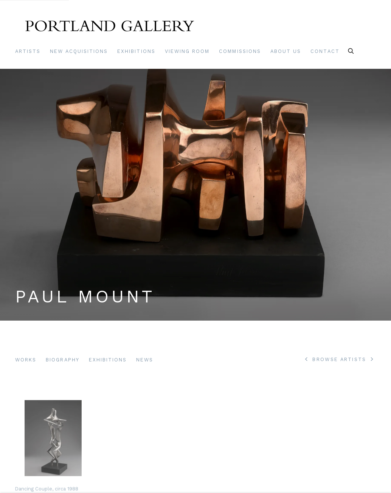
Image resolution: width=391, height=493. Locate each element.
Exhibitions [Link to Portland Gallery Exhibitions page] (136, 51)
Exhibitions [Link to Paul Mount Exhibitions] (108, 360)
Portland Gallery (109, 28)
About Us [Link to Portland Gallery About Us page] (285, 51)
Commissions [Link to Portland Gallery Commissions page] (240, 51)
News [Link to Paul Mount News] (144, 360)
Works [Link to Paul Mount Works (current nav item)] (25, 360)
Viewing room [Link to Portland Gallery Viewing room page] (187, 51)
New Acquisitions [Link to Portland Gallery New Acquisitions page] (79, 51)
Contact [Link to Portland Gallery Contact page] (324, 51)
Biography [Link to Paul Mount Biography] (62, 360)
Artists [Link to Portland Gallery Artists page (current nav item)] (27, 51)
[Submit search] (351, 50)
